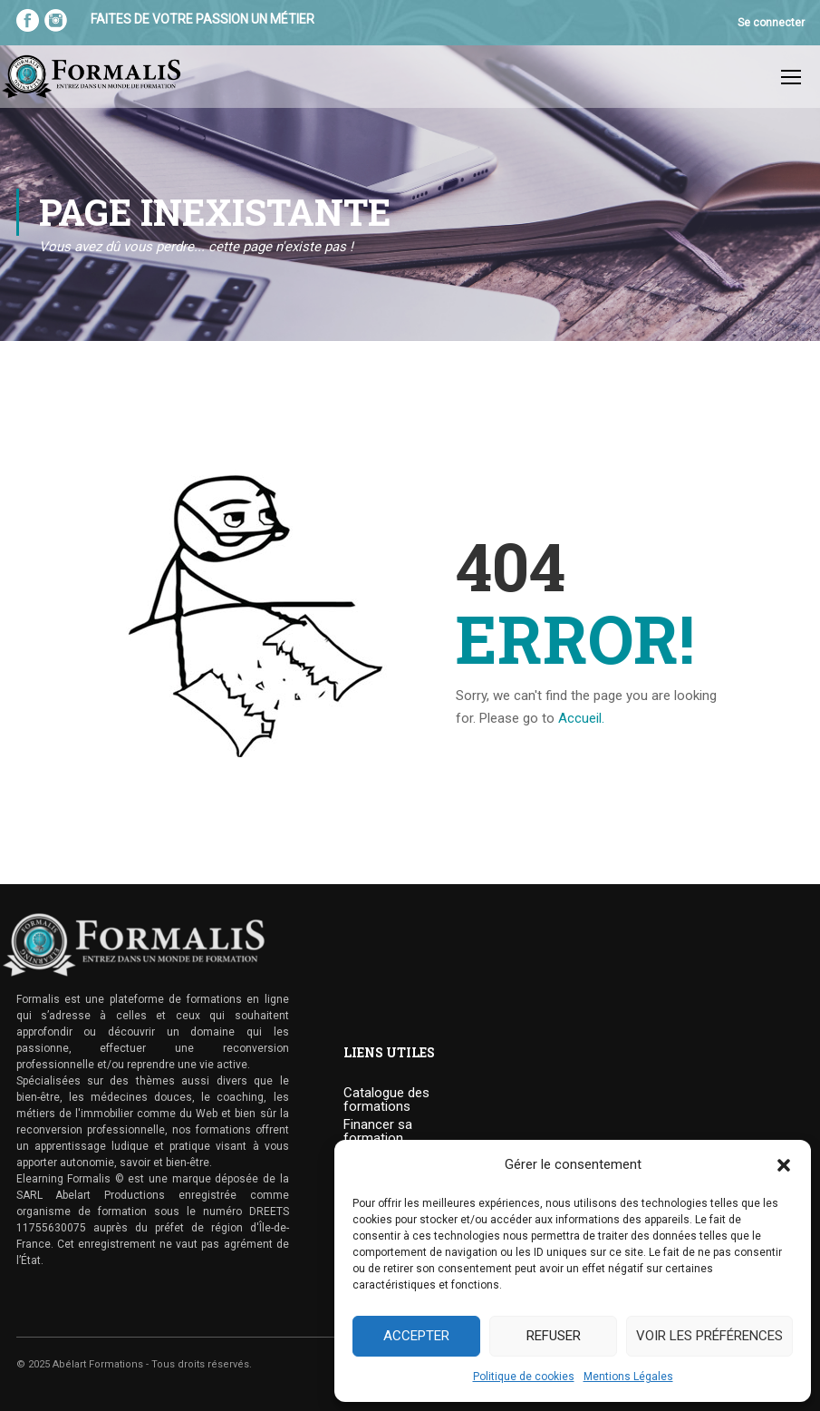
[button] (784, 1165)
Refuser (553, 1336)
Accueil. (581, 719)
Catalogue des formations (386, 1100)
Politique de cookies (523, 1376)
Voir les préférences (709, 1336)
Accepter (416, 1336)
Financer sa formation (377, 1132)
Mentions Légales (628, 1376)
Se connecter (771, 22)
